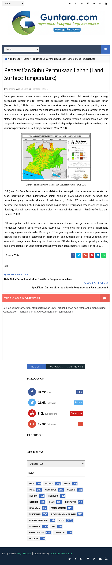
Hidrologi (15, 59)
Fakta (32, 490)
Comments (75, 366)
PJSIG (26, 59)
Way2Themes (24, 553)
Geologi (71, 490)
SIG (53, 527)
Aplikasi (49, 484)
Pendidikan (34, 514)
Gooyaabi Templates (61, 553)
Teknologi (59, 533)
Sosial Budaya (36, 533)
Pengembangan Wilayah (63, 514)
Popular (56, 366)
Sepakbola (34, 527)
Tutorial (33, 539)
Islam (52, 502)
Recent (36, 366)
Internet (33, 502)
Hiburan (33, 496)
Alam (31, 484)
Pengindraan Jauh (38, 520)
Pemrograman (58, 508)
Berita (67, 484)
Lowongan (34, 508)
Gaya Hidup (51, 490)
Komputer (70, 502)
